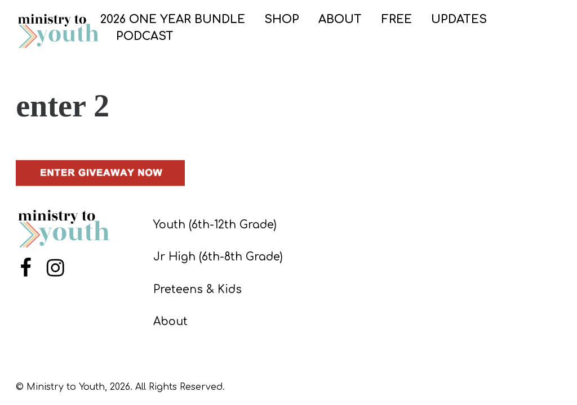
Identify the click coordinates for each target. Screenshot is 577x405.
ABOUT (340, 19)
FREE (396, 19)
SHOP (281, 19)
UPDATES (459, 19)
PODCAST (145, 36)
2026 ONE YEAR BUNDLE (172, 19)
